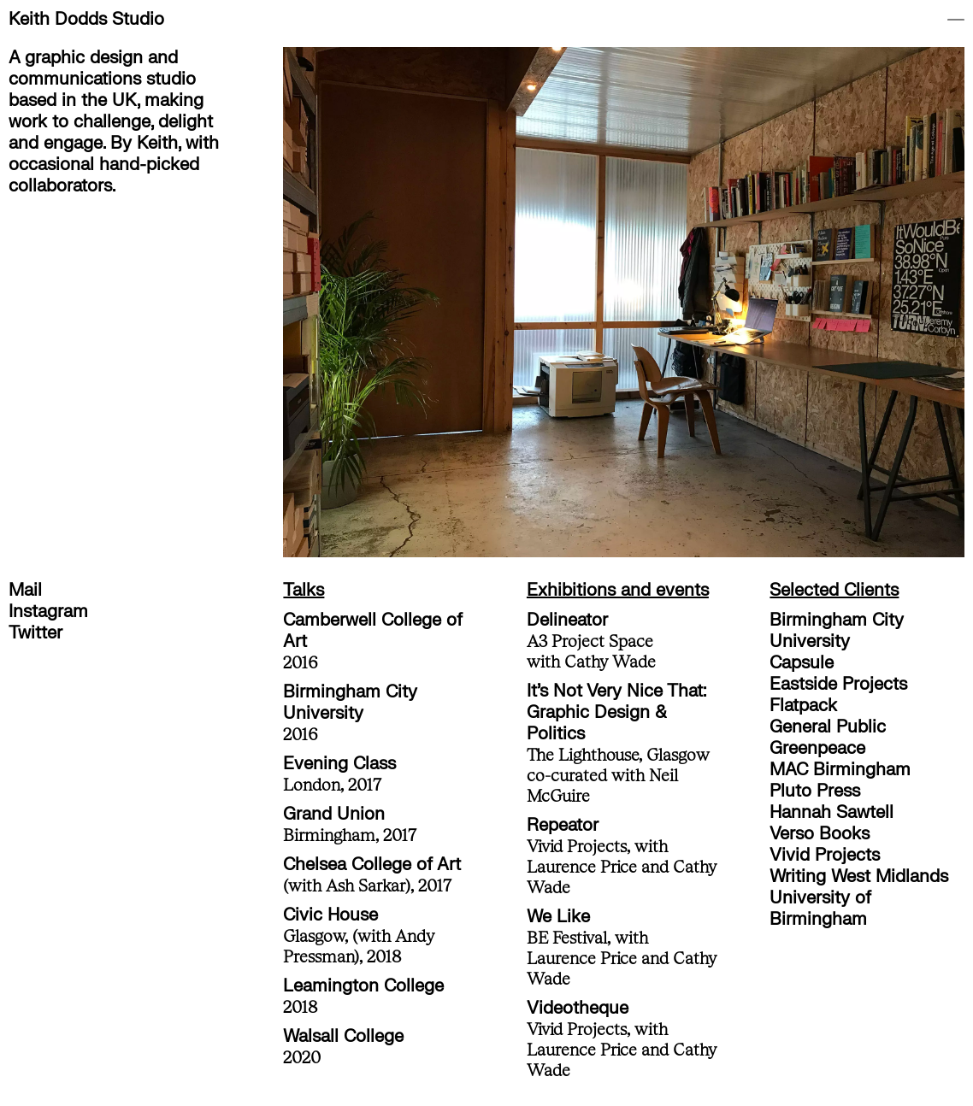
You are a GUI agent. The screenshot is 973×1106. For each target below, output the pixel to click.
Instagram (48, 611)
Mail (25, 590)
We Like (558, 916)
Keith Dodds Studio (86, 19)
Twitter (35, 633)
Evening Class (339, 763)
